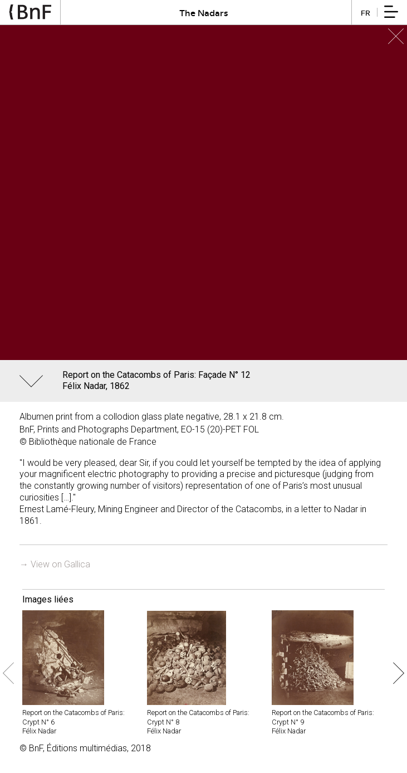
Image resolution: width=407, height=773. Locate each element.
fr (365, 12)
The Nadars (203, 12)
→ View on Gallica (54, 564)
